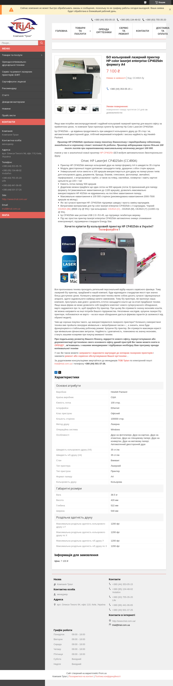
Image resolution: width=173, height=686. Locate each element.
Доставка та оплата (162, 31)
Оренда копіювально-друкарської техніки (14, 63)
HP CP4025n (106, 152)
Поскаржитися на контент (81, 676)
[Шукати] (41, 42)
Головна (61, 30)
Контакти (142, 30)
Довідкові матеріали (13, 101)
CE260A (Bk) (65, 209)
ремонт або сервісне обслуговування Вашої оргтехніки (96, 356)
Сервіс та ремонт (124, 31)
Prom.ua (103, 673)
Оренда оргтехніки (104, 31)
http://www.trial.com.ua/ (14, 199)
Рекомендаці (9, 88)
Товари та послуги (12, 55)
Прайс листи (9, 115)
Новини (6, 108)
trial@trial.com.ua (11, 208)
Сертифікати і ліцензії (14, 81)
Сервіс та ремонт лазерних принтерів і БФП (17, 73)
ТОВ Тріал (124, 360)
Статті (5, 95)
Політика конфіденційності (108, 676)
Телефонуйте (108, 229)
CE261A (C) (114, 209)
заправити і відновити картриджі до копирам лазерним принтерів (116, 353)
